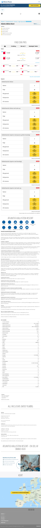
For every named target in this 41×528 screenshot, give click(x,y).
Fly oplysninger (37, 62)
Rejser (3, 21)
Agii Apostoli (21, 21)
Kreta (15, 21)
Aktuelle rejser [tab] (3, 522)
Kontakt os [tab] (2, 513)
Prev (1, 13)
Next (39, 13)
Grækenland (9, 21)
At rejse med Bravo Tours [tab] (4, 520)
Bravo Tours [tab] (2, 517)
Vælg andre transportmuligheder (35, 76)
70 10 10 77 (2, 515)
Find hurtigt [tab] (2, 518)
